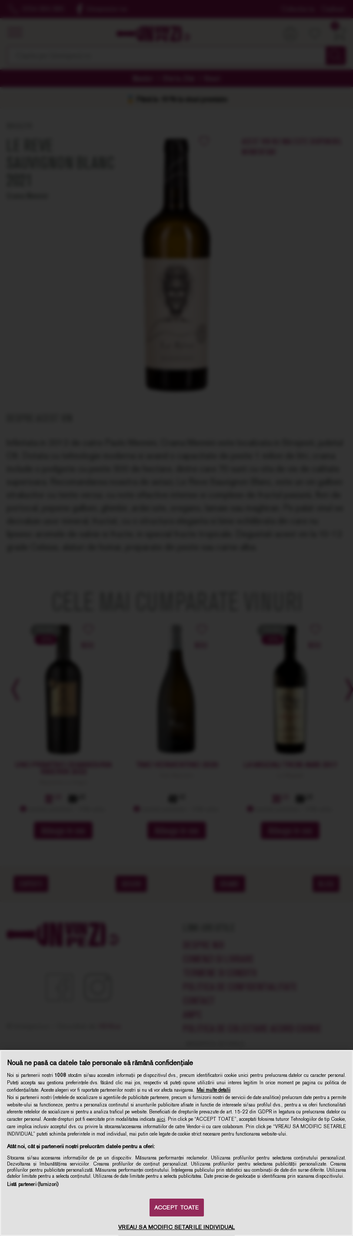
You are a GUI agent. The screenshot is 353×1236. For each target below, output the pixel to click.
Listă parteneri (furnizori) (32, 1184)
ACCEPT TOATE (176, 1207)
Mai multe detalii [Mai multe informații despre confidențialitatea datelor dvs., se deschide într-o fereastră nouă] (213, 1090)
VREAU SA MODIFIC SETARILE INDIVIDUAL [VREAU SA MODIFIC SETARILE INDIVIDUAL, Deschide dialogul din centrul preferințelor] (176, 1227)
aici (161, 1119)
